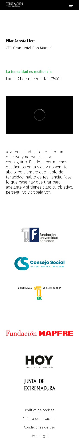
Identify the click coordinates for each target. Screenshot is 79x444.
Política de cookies (39, 410)
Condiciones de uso (39, 427)
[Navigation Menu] (71, 5)
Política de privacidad (39, 419)
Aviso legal (39, 436)
